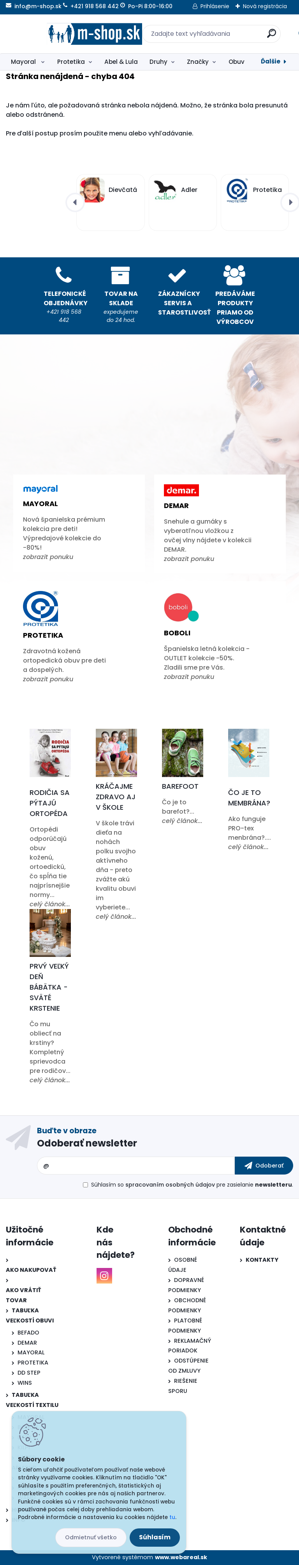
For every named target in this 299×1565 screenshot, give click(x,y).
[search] (251, 36)
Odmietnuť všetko (91, 1537)
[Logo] (53, 33)
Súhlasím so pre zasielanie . (192, 1185)
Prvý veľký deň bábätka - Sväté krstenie (49, 987)
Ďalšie (270, 61)
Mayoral (24, 62)
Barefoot (180, 786)
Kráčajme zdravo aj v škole (115, 796)
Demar (176, 505)
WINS (25, 1383)
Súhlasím (155, 1537)
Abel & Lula (121, 62)
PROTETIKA (33, 1362)
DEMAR (27, 1343)
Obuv (236, 62)
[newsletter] (264, 1165)
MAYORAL (31, 1352)
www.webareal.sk (181, 1557)
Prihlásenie (215, 6)
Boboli (177, 633)
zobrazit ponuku (48, 556)
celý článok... (50, 904)
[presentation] (75, 202)
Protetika (71, 62)
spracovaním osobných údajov (170, 1185)
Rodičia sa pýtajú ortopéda (50, 803)
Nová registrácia (265, 6)
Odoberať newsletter (87, 1143)
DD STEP (29, 1373)
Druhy (158, 62)
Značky (198, 62)
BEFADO (28, 1332)
